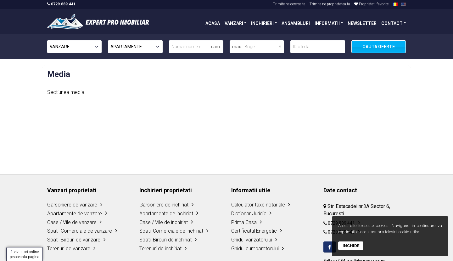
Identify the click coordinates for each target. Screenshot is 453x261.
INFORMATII (327, 23)
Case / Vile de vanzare (72, 222)
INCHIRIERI (262, 23)
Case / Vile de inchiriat (163, 222)
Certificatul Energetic (254, 231)
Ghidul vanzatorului (251, 240)
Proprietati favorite (371, 4)
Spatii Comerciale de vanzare (79, 231)
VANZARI (234, 23)
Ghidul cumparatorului (255, 249)
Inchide (351, 245)
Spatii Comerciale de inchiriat (171, 231)
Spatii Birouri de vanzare (73, 240)
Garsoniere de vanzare (72, 205)
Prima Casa (244, 222)
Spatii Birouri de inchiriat (165, 240)
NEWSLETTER (362, 23)
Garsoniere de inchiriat (163, 205)
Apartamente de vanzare (74, 214)
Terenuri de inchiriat (160, 249)
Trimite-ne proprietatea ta (330, 4)
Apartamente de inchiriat (166, 214)
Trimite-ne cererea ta (289, 4)
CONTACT (392, 23)
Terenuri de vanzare (68, 249)
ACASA (212, 23)
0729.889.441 (61, 4)
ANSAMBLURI (296, 23)
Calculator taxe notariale (258, 205)
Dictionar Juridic (248, 214)
